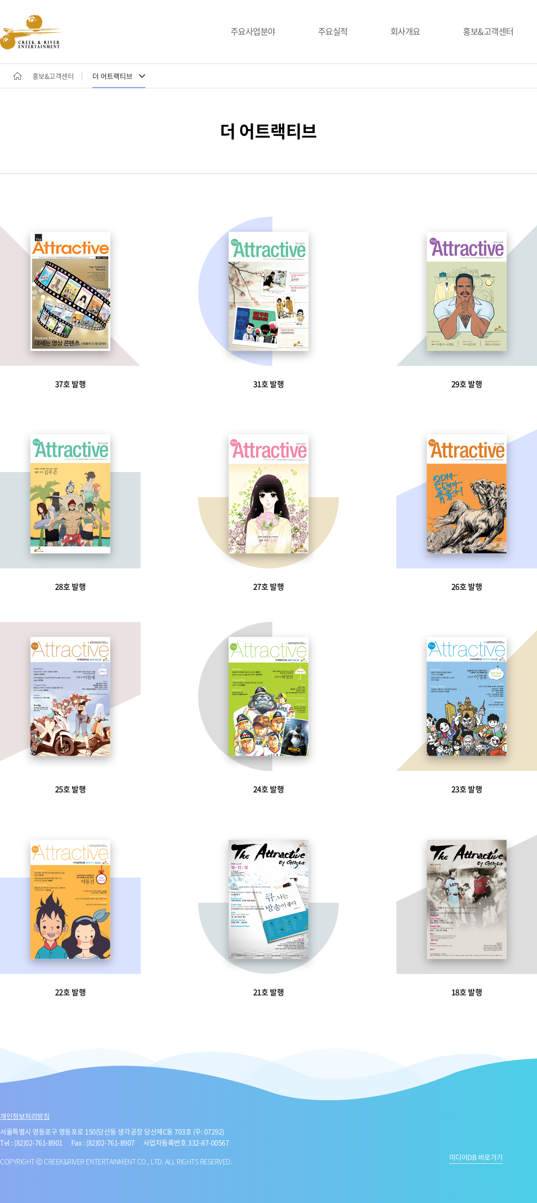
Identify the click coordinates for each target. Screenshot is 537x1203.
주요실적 (333, 31)
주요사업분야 (253, 31)
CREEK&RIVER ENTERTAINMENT (32, 32)
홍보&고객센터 (488, 31)
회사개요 (405, 31)
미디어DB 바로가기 (476, 1158)
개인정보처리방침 (24, 1116)
